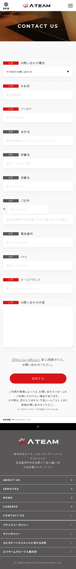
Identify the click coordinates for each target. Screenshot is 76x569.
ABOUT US (11, 480)
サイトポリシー (12, 533)
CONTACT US (13, 515)
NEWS (8, 497)
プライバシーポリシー (26, 360)
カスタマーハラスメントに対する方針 (25, 542)
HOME (7, 419)
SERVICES (11, 488)
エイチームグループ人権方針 (20, 551)
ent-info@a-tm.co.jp (43, 409)
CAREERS (10, 506)
